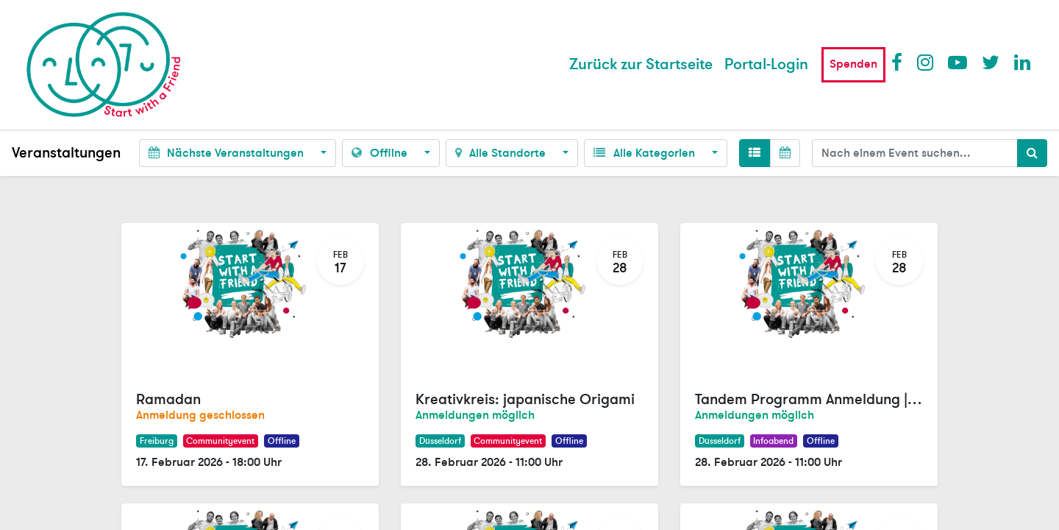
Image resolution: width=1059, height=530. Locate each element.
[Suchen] (1032, 153)
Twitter (990, 62)
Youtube (956, 62)
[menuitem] (641, 64)
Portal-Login (766, 64)
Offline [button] (381, 153)
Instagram (926, 62)
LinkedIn (1023, 62)
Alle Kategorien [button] (645, 153)
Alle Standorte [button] (502, 153)
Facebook (900, 62)
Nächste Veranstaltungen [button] (228, 153)
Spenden (853, 64)
